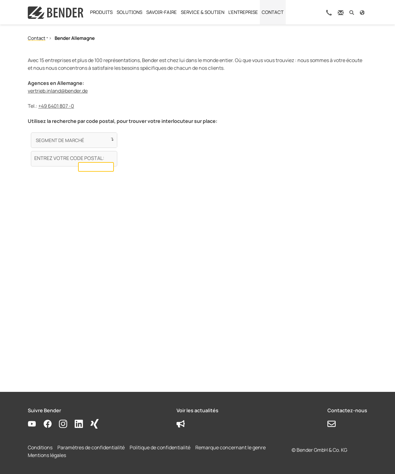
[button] (352, 12)
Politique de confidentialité (160, 447)
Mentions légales (47, 455)
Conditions (40, 447)
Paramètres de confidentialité (91, 447)
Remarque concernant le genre (230, 447)
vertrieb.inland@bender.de (58, 90)
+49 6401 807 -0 (56, 106)
